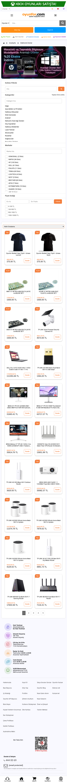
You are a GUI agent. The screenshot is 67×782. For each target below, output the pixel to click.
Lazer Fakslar (9, 130)
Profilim (24, 693)
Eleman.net (56, 688)
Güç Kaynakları (10, 124)
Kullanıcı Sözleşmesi (29, 704)
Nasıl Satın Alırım (43, 693)
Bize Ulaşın (6, 704)
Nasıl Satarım (41, 699)
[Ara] (62, 23)
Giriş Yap (25, 688)
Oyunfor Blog (41, 688)
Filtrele (58, 201)
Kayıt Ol (24, 682)
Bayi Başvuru (7, 688)
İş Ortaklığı (6, 693)
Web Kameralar (10, 115)
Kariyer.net (55, 693)
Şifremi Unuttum (27, 699)
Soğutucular (9, 139)
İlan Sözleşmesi (8, 715)
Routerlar (8, 136)
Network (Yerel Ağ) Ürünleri (14, 121)
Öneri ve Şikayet (42, 704)
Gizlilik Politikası (8, 726)
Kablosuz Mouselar (11, 112)
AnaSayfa (12, 43)
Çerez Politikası (8, 721)
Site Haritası (26, 710)
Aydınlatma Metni (9, 731)
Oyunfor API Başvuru (10, 699)
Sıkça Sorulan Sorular (44, 682)
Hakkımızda (7, 682)
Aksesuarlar (9, 133)
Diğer (7, 106)
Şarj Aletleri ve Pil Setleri (13, 109)
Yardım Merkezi (42, 710)
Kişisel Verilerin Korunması (12, 710)
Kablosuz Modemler (12, 127)
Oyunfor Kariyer (57, 682)
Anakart (8, 118)
